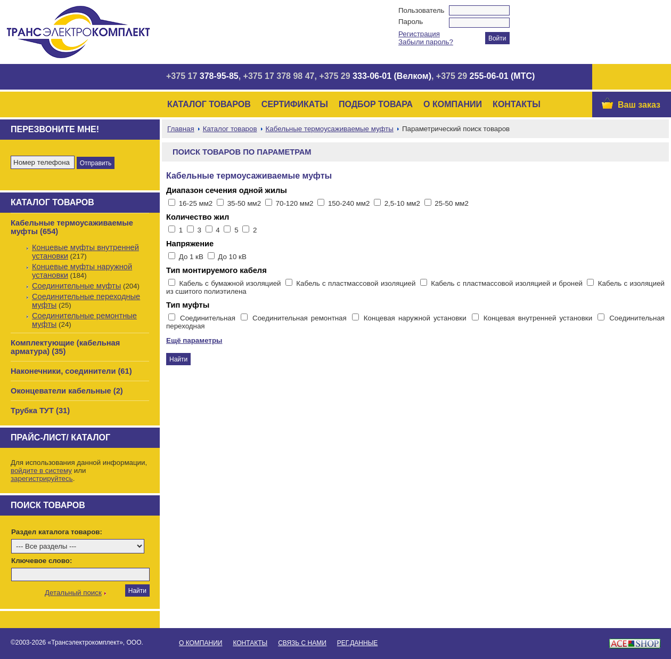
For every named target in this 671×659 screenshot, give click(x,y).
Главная (180, 129)
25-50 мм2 (452, 203)
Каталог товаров (209, 104)
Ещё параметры (194, 340)
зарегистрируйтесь (42, 479)
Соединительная (209, 318)
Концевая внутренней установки (539, 318)
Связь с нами (302, 643)
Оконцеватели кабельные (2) (67, 391)
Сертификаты (294, 104)
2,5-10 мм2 (402, 203)
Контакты (517, 104)
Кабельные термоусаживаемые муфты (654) (72, 227)
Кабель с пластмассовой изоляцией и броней (508, 283)
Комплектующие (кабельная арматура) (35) (65, 347)
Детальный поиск (73, 593)
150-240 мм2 (349, 203)
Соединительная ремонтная (301, 318)
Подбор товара (376, 104)
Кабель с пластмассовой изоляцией (357, 283)
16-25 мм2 (196, 203)
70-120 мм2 (295, 203)
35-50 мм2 (244, 203)
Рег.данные (357, 643)
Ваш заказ (639, 104)
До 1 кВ (192, 257)
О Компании (452, 104)
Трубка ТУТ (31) (40, 410)
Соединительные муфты (76, 286)
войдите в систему (41, 471)
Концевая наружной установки (417, 318)
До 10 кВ (232, 257)
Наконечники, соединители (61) (71, 371)
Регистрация (419, 34)
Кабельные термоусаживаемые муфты (330, 129)
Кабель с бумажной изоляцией (231, 283)
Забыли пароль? (425, 42)
